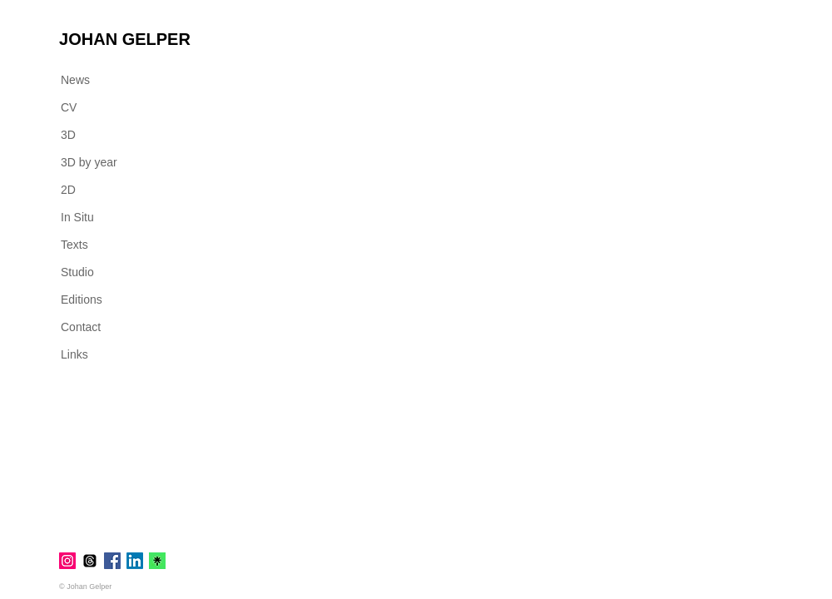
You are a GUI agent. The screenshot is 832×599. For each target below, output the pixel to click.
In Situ (77, 217)
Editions (81, 299)
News (75, 80)
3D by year (89, 162)
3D (68, 134)
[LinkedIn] (134, 560)
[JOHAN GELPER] (125, 39)
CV (69, 107)
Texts (74, 244)
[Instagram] (67, 560)
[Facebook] (112, 560)
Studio (77, 272)
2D (68, 189)
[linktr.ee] (157, 560)
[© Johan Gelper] (91, 586)
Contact (81, 327)
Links (74, 354)
